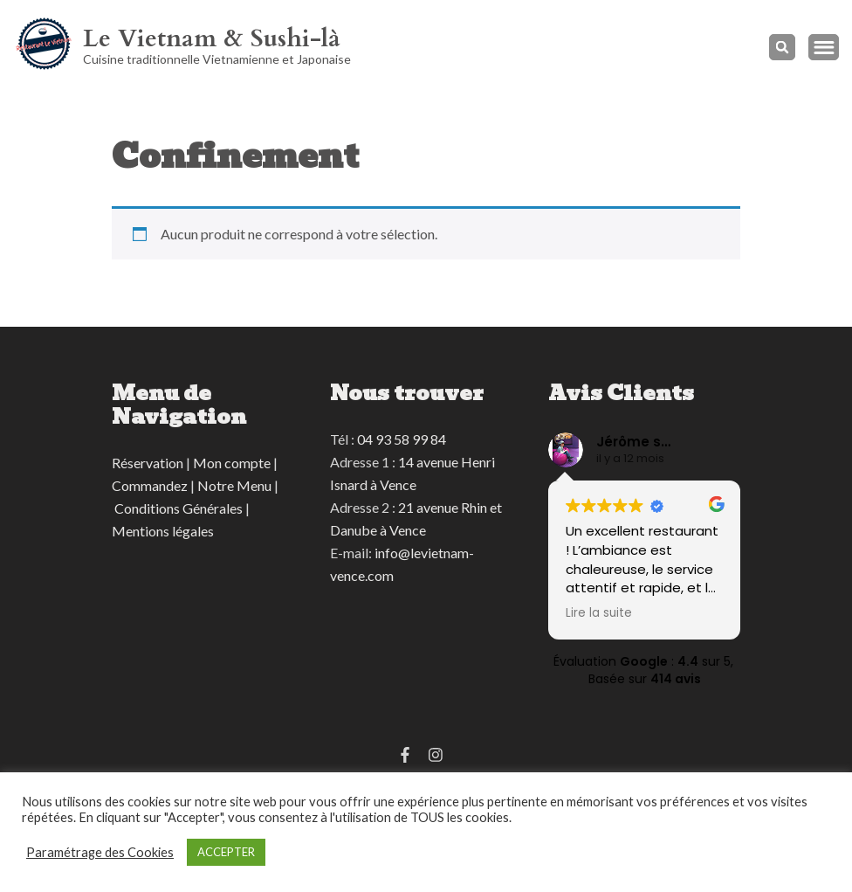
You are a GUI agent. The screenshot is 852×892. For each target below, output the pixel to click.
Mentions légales (163, 530)
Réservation (147, 462)
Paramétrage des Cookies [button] (100, 852)
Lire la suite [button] (599, 613)
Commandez (150, 485)
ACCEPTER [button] (226, 852)
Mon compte (232, 462)
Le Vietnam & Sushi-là (211, 38)
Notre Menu (234, 485)
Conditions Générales (178, 508)
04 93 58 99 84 (401, 439)
